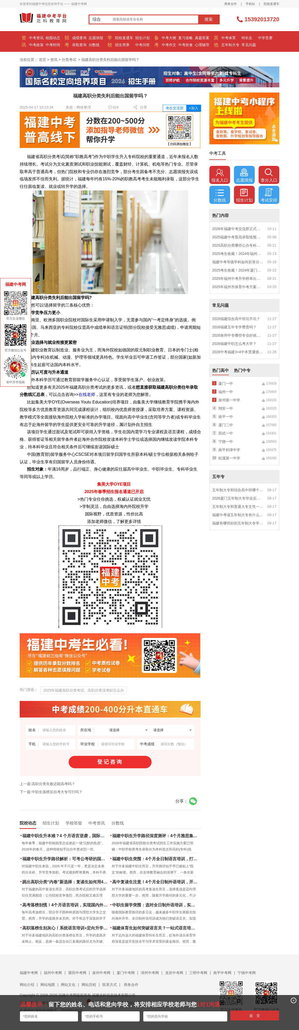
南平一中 (225, 417)
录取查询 (79, 45)
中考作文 (169, 45)
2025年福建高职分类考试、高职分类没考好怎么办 (83, 690)
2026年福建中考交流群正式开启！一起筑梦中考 (238, 229)
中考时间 (53, 45)
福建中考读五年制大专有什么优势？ (238, 515)
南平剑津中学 (229, 450)
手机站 (250, 4)
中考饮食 (185, 45)
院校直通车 (271, 4)
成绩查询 (79, 38)
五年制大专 (230, 45)
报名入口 (219, 175)
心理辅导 (202, 45)
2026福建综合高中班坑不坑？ (236, 319)
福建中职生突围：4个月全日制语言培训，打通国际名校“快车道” (155, 859)
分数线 (94, 45)
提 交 (255, 1016)
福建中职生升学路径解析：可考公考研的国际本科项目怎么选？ (65, 859)
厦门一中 (225, 383)
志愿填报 (96, 38)
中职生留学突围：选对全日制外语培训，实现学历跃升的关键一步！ (155, 905)
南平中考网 (222, 973)
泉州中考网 (101, 973)
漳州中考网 (150, 973)
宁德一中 (225, 441)
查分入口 (269, 175)
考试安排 (269, 195)
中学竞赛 (265, 38)
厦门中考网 (126, 973)
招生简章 (122, 45)
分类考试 (69, 60)
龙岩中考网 (174, 973)
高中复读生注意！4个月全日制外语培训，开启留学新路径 (155, 882)
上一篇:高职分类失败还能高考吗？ (47, 784)
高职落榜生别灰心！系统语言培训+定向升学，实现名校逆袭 (65, 928)
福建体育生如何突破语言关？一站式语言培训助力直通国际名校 (155, 928)
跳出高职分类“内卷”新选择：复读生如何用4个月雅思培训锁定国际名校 (65, 882)
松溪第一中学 (229, 458)
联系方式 (109, 985)
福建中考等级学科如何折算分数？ (238, 262)
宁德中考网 (247, 973)
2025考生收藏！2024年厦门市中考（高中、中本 (238, 270)
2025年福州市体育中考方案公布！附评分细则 (238, 287)
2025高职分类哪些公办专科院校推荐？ (238, 245)
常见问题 (248, 45)
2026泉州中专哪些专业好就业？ (238, 335)
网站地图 (47, 985)
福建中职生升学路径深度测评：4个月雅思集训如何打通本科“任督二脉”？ (155, 836)
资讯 (54, 60)
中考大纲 (169, 38)
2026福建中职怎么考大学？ (234, 344)
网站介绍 (27, 985)
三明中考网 (198, 973)
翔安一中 (225, 408)
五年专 (218, 476)
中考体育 (228, 38)
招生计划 (142, 38)
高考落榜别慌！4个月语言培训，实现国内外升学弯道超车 (65, 905)
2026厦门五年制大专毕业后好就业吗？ (238, 498)
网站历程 (89, 985)
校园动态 (53, 38)
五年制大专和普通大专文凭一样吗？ (238, 507)
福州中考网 (53, 973)
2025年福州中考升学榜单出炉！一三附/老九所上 (238, 278)
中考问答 (142, 45)
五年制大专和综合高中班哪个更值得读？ (238, 490)
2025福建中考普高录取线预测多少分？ (238, 237)
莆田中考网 (77, 973)
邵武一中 (225, 433)
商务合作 (230, 4)
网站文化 (68, 985)
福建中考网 (29, 973)
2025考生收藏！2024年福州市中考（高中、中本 (238, 254)
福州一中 (225, 392)
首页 (42, 60)
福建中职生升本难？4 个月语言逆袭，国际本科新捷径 (65, 836)
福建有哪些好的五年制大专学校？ (238, 523)
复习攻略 (185, 38)
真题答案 (202, 38)
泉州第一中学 (229, 400)
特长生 (246, 38)
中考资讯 (36, 38)
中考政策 (36, 45)
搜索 (208, 19)
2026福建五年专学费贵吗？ (234, 327)
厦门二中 (225, 425)
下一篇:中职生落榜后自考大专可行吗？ (51, 792)
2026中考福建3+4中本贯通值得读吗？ (238, 352)
